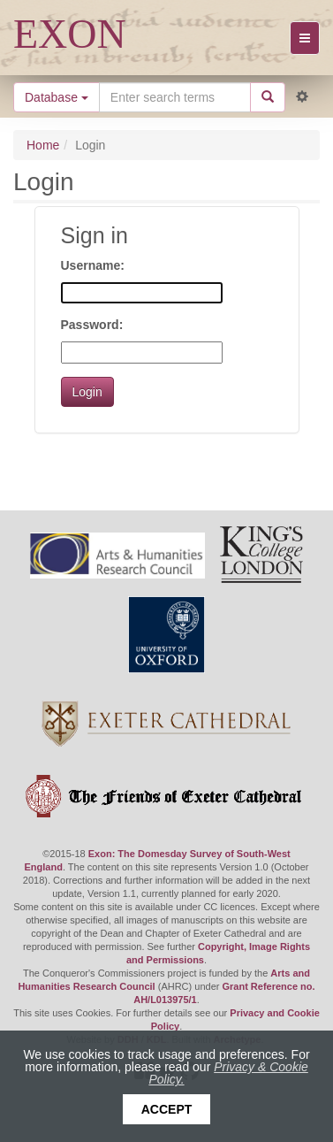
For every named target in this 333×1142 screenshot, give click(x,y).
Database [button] (56, 97)
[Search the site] (175, 97)
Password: (92, 325)
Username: (93, 265)
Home (42, 145)
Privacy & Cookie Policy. (227, 1073)
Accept (167, 1109)
